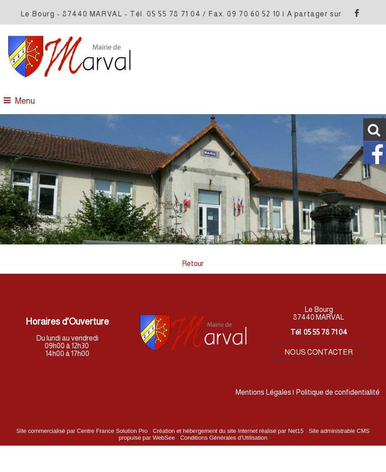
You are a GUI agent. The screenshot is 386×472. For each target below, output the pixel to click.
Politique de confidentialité (338, 392)
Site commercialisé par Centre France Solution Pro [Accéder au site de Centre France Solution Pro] (82, 430)
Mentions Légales (263, 392)
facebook (356, 13)
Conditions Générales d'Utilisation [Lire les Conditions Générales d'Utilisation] (224, 437)
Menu (25, 100)
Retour (193, 263)
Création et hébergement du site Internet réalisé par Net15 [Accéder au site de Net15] (228, 430)
